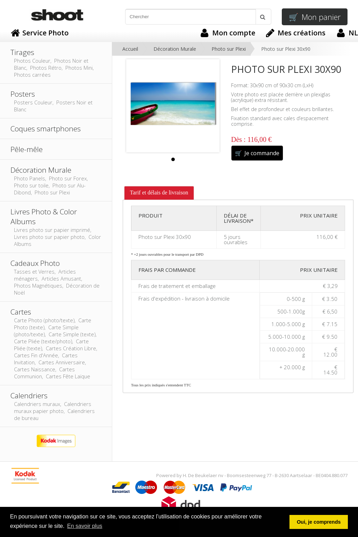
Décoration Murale (174, 49)
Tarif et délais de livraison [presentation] (159, 192)
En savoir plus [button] (84, 526)
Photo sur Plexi (229, 49)
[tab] (159, 193)
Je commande (257, 153)
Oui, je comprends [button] (319, 522)
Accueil (130, 49)
